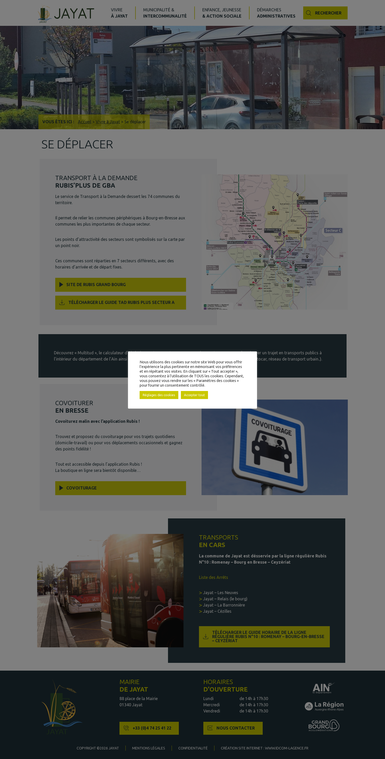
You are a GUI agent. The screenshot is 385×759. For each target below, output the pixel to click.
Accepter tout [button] (194, 395)
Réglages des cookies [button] (159, 395)
